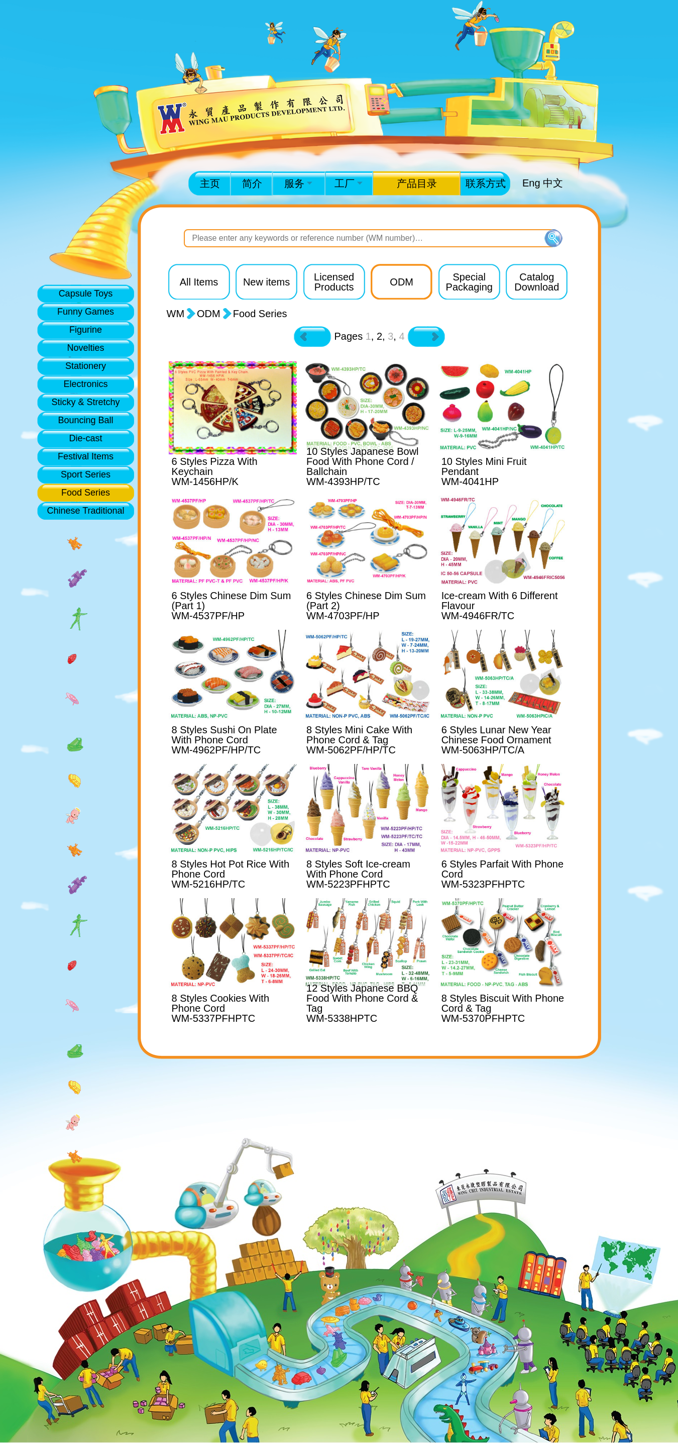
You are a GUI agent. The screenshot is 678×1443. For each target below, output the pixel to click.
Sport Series (85, 474)
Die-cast (85, 438)
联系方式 (486, 183)
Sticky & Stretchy (85, 402)
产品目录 (417, 183)
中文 (553, 182)
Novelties (85, 348)
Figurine (85, 330)
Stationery (85, 366)
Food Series (85, 493)
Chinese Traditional (85, 511)
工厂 (348, 183)
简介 (252, 183)
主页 (210, 183)
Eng (531, 182)
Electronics (85, 384)
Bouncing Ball (85, 420)
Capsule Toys (86, 293)
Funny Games (85, 312)
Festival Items (86, 456)
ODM (208, 313)
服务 (298, 183)
